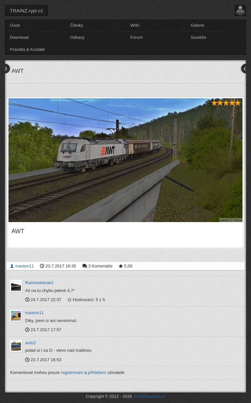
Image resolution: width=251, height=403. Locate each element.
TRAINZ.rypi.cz (26, 10)
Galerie (198, 25)
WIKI (135, 25)
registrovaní (72, 372)
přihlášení (97, 372)
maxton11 (22, 266)
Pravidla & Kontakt (27, 49)
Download (19, 37)
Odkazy (77, 37)
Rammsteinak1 (39, 282)
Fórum (136, 37)
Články (76, 25)
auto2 (30, 342)
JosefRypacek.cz (149, 396)
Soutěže (199, 37)
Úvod (15, 25)
